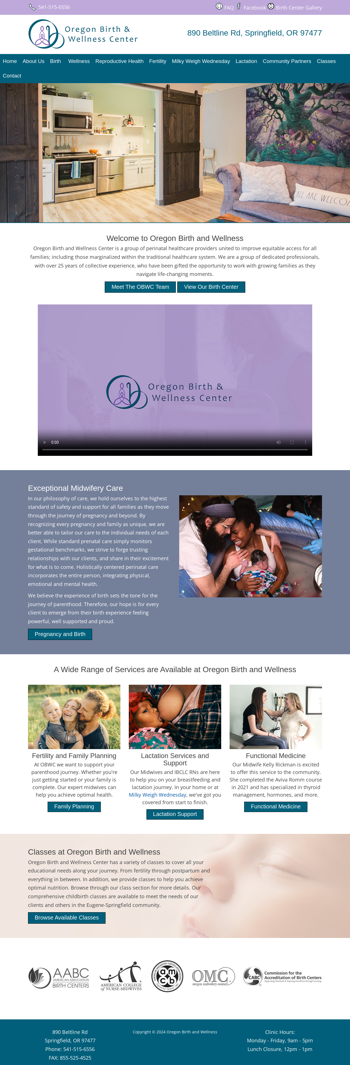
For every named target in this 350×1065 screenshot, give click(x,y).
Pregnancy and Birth (60, 634)
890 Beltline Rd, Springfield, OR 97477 (254, 33)
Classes (326, 61)
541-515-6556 (54, 7)
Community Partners (287, 61)
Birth (55, 61)
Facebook (255, 7)
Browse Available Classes (67, 917)
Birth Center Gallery (299, 7)
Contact (12, 76)
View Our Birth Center (211, 287)
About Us (34, 61)
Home (10, 61)
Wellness (79, 61)
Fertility (157, 61)
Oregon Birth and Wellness (192, 1031)
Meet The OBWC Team (140, 287)
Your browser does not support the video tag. (175, 380)
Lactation (246, 61)
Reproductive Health (119, 61)
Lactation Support (175, 814)
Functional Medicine (276, 806)
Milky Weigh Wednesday (201, 61)
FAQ (229, 7)
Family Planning (74, 806)
